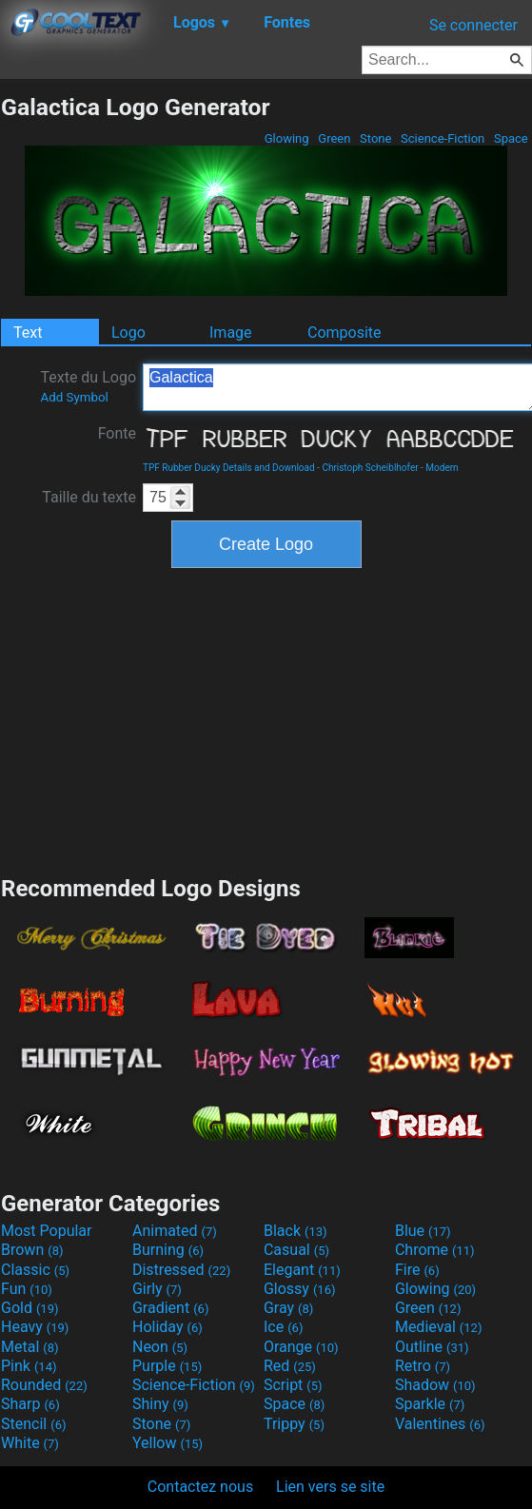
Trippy (294, 1424)
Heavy (35, 1327)
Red (290, 1366)
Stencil (33, 1424)
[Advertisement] (266, 719)
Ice (283, 1327)
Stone (376, 138)
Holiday (167, 1327)
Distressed (181, 1270)
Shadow (435, 1385)
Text (27, 332)
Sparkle (429, 1404)
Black (295, 1231)
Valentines (440, 1424)
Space (511, 138)
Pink (29, 1366)
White (30, 1443)
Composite (344, 332)
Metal (30, 1347)
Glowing (287, 138)
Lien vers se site (330, 1487)
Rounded (44, 1385)
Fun (26, 1289)
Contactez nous (200, 1487)
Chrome (435, 1250)
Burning (168, 1250)
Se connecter (473, 25)
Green (334, 138)
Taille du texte (89, 497)
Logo (128, 332)
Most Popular (46, 1231)
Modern (441, 467)
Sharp (30, 1404)
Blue (423, 1231)
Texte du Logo (88, 386)
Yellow (167, 1443)
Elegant (302, 1270)
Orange (301, 1347)
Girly (157, 1289)
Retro (422, 1366)
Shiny (160, 1404)
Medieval (439, 1327)
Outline (432, 1347)
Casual (296, 1250)
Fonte (117, 433)
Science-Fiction (443, 138)
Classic (35, 1270)
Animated (174, 1231)
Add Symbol (74, 397)
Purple (167, 1366)
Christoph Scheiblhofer (370, 467)
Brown (32, 1250)
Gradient (170, 1308)
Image (230, 332)
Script (293, 1385)
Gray (288, 1308)
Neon (159, 1347)
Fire (417, 1270)
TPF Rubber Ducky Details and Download (229, 467)
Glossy (300, 1289)
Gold (30, 1308)
